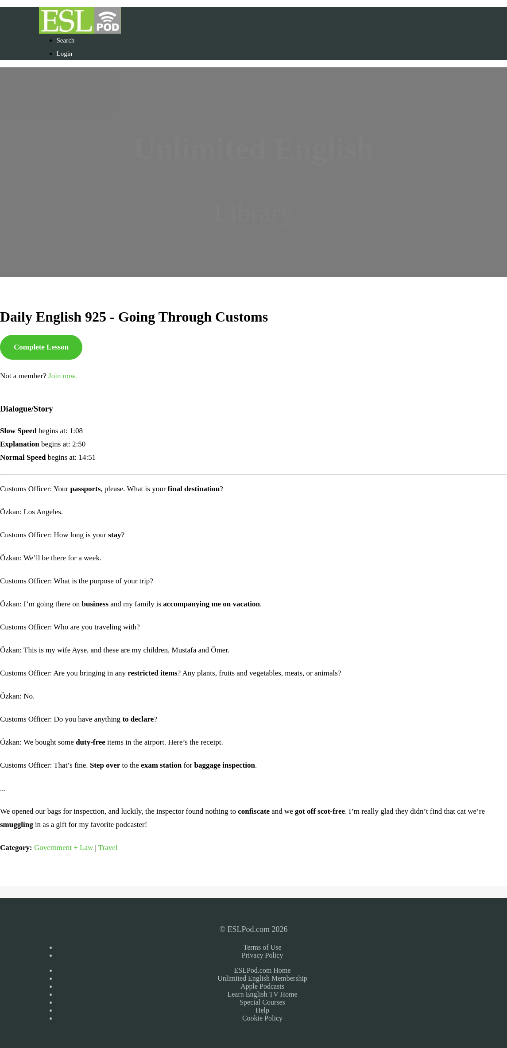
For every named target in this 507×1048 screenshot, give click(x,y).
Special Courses (262, 1002)
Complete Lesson (41, 347)
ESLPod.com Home (262, 970)
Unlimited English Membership (262, 978)
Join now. (62, 376)
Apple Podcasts (262, 986)
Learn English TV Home (262, 994)
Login (65, 53)
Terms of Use (263, 947)
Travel (108, 847)
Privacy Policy (262, 955)
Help (262, 1010)
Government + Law (63, 847)
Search (66, 40)
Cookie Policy (262, 1018)
